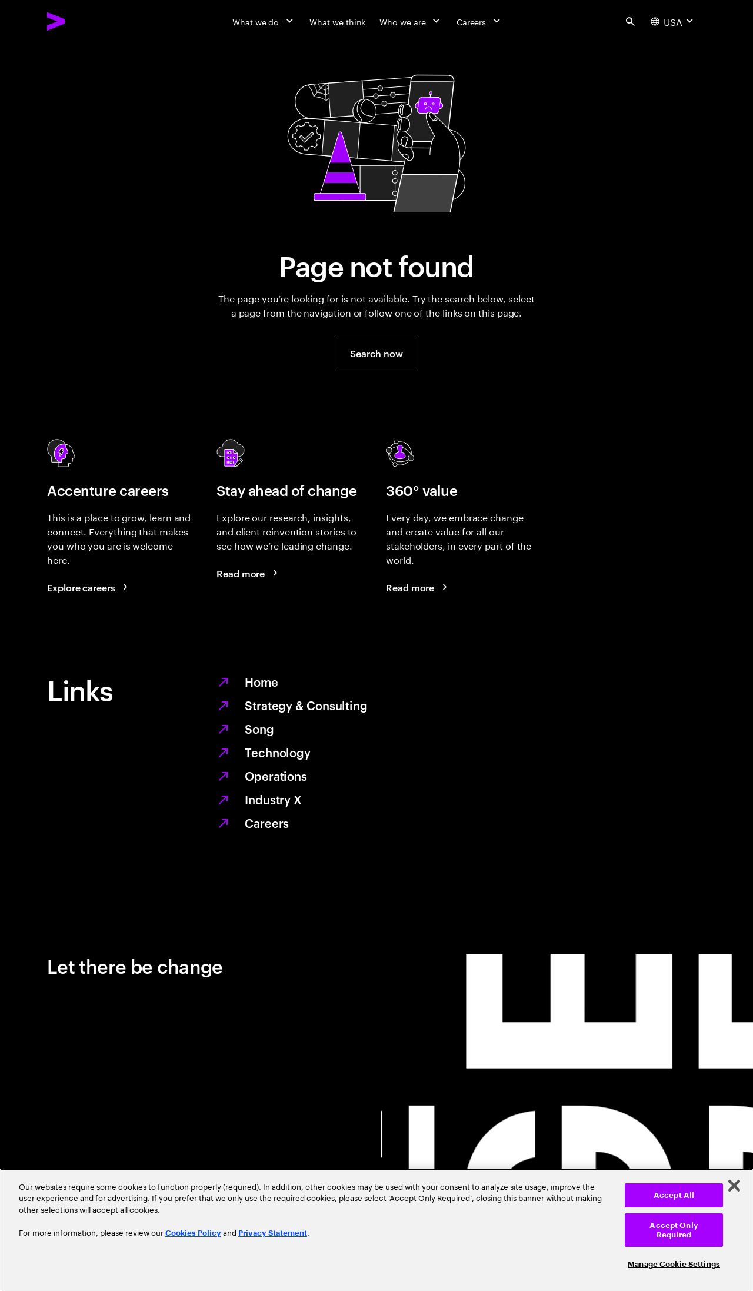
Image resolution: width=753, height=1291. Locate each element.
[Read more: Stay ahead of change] (248, 573)
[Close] (734, 1186)
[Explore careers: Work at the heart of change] (89, 587)
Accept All (674, 1195)
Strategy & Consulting (306, 705)
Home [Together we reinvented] (261, 681)
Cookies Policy (193, 1233)
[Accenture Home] (83, 21)
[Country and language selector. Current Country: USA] (673, 21)
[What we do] (264, 21)
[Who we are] (411, 21)
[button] (376, 353)
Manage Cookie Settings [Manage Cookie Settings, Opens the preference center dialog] (674, 1264)
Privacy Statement (272, 1233)
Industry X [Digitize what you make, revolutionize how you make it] (273, 799)
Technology (278, 752)
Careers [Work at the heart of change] (267, 822)
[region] (376, 1230)
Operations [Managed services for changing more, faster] (276, 775)
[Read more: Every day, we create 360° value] (418, 587)
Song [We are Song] (259, 728)
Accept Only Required (673, 1230)
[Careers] (480, 21)
